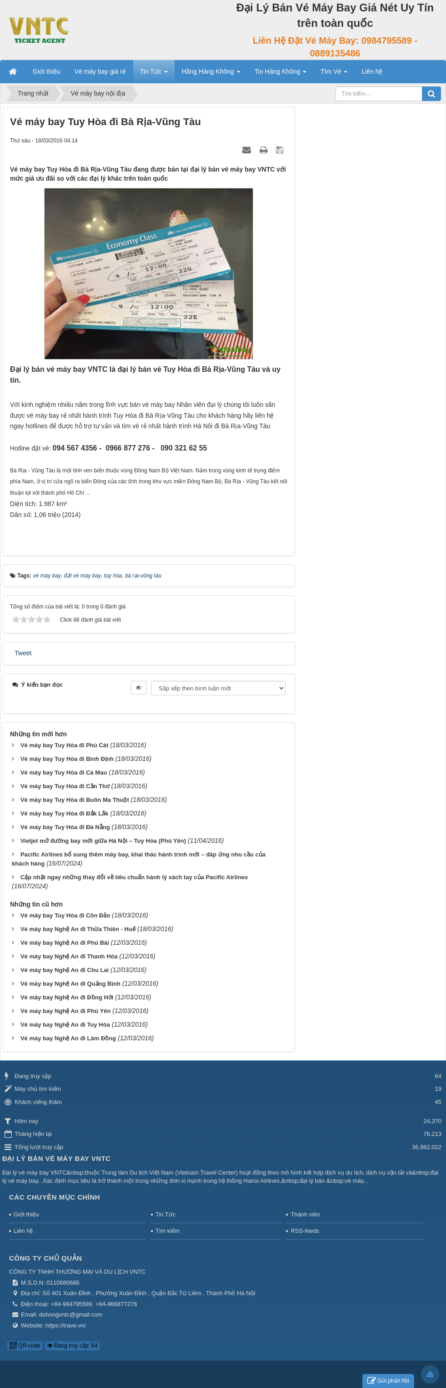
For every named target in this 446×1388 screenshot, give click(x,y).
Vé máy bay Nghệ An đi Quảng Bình (70, 983)
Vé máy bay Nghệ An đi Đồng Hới (67, 997)
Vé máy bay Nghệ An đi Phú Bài (64, 942)
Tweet (23, 653)
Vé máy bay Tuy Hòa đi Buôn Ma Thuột (74, 799)
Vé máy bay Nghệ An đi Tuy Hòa (65, 1024)
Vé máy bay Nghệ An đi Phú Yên (65, 1011)
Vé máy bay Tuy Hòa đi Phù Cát (64, 745)
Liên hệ (23, 1230)
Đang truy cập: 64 (72, 1345)
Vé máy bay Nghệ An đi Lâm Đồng (68, 1038)
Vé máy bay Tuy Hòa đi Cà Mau (63, 772)
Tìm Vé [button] (334, 74)
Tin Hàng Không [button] (281, 74)
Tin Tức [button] (154, 74)
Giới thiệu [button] (46, 71)
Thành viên (305, 1214)
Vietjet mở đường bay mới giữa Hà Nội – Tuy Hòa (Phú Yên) (103, 840)
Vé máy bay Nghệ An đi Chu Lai (64, 970)
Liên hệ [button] (371, 71)
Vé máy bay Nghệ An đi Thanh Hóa (69, 956)
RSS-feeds (305, 1230)
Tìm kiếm (167, 1230)
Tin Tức (165, 1214)
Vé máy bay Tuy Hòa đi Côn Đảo (65, 915)
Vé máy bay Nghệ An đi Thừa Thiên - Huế (77, 929)
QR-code (25, 1345)
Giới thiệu (26, 1214)
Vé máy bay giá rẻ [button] (100, 71)
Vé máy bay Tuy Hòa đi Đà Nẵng (65, 827)
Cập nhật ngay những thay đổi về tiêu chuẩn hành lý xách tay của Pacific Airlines (134, 877)
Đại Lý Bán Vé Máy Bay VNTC (56, 1158)
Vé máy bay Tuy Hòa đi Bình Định (67, 758)
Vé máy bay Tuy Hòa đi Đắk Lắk (64, 813)
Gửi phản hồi (388, 1381)
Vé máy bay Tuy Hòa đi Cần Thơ (65, 786)
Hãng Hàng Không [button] (211, 74)
